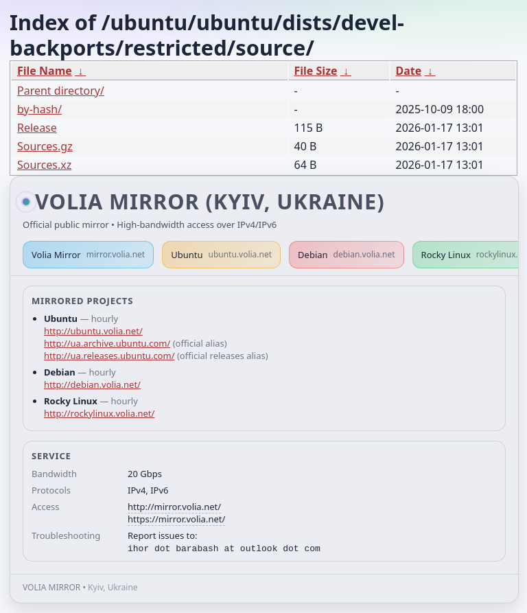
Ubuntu (221, 254)
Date (409, 70)
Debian (346, 254)
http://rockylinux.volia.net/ (99, 413)
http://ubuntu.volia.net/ (93, 331)
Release (37, 127)
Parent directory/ (60, 90)
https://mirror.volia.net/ (176, 519)
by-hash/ (39, 109)
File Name (44, 70)
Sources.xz (44, 164)
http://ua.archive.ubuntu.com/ (107, 343)
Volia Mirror (88, 254)
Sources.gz (45, 146)
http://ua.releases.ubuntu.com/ (109, 355)
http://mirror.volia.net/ (174, 506)
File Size (316, 70)
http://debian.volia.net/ (92, 384)
